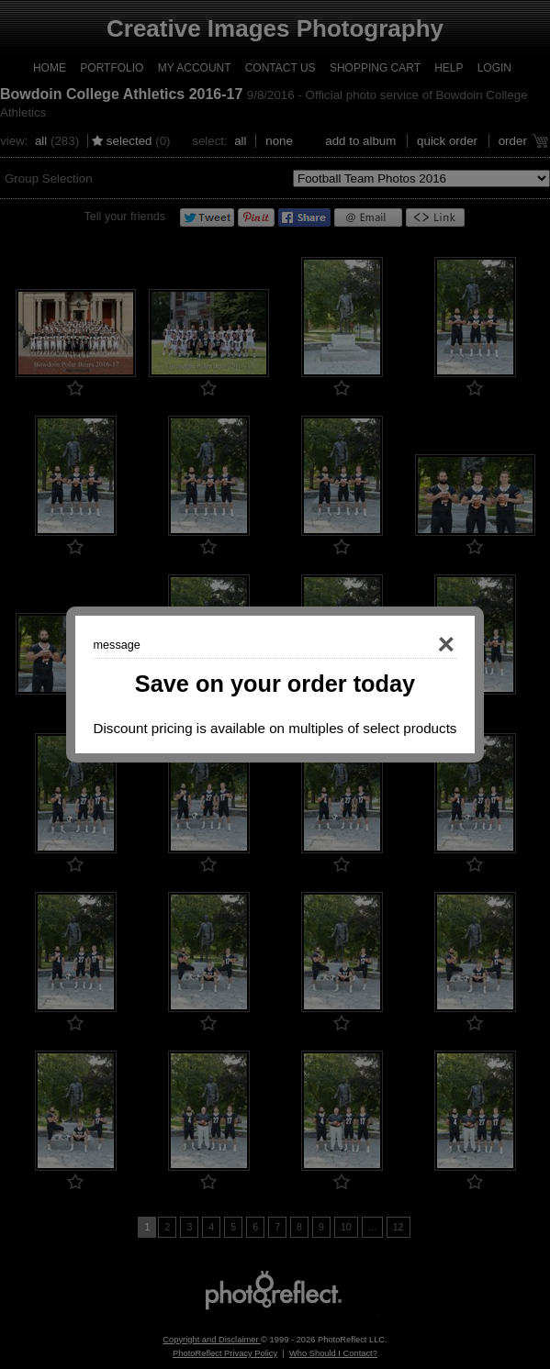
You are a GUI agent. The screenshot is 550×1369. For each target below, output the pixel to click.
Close (420, 645)
